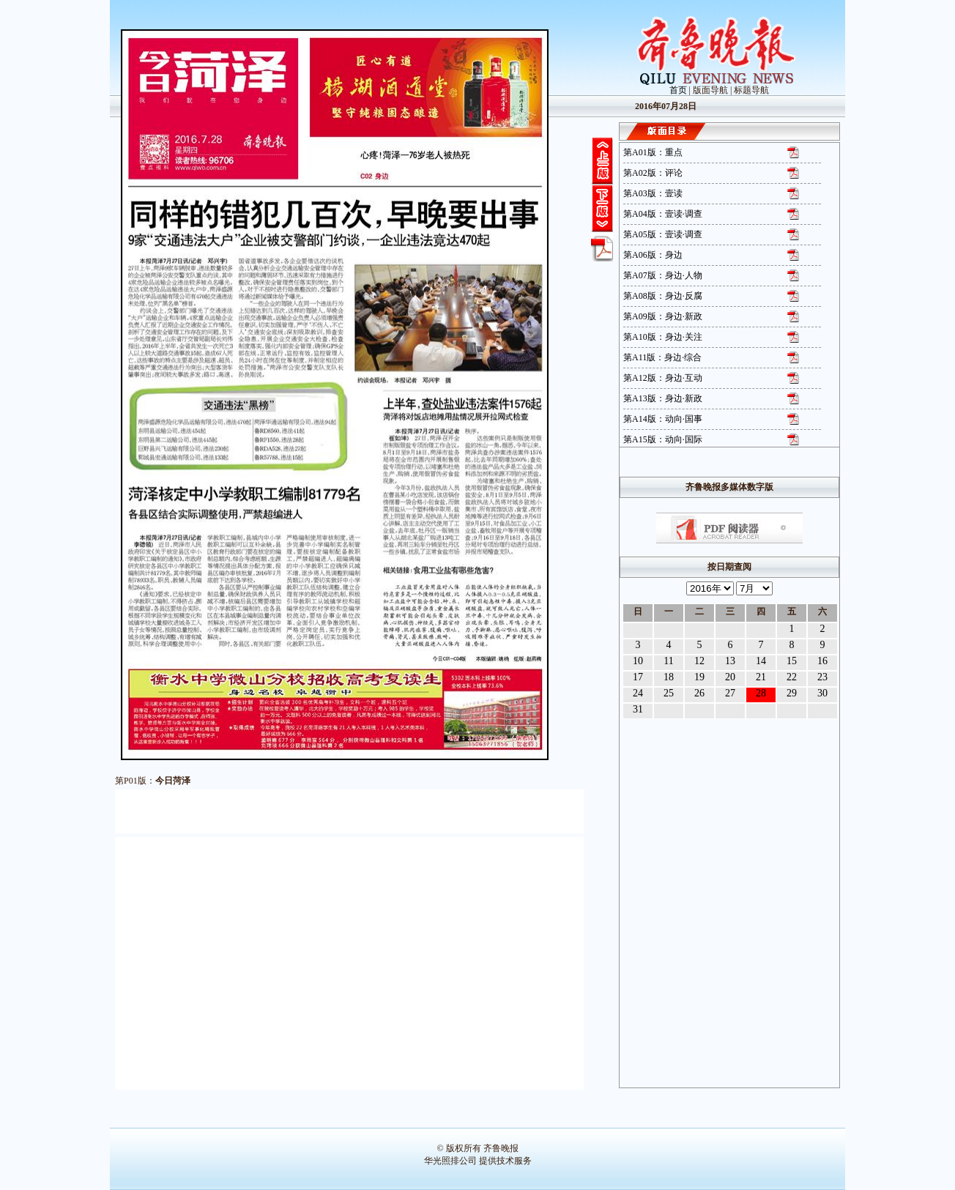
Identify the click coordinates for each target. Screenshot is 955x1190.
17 (638, 677)
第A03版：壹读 (653, 193)
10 (638, 660)
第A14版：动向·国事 (662, 419)
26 (699, 693)
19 (699, 677)
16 (822, 660)
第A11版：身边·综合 (662, 357)
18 (669, 677)
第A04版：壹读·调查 (662, 214)
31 (638, 709)
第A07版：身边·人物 (662, 275)
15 (792, 660)
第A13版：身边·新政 (662, 398)
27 (730, 693)
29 (792, 693)
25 (669, 693)
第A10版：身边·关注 (662, 337)
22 (792, 677)
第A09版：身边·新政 (662, 316)
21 (761, 677)
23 (822, 677)
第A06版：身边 (653, 255)
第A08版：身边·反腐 (662, 296)
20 (730, 677)
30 (822, 693)
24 (638, 693)
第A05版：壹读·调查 (662, 234)
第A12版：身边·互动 (662, 378)
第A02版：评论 (653, 173)
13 (730, 660)
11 (668, 660)
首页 (678, 90)
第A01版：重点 (653, 152)
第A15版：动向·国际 (662, 439)
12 (699, 660)
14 (761, 660)
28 (761, 693)
